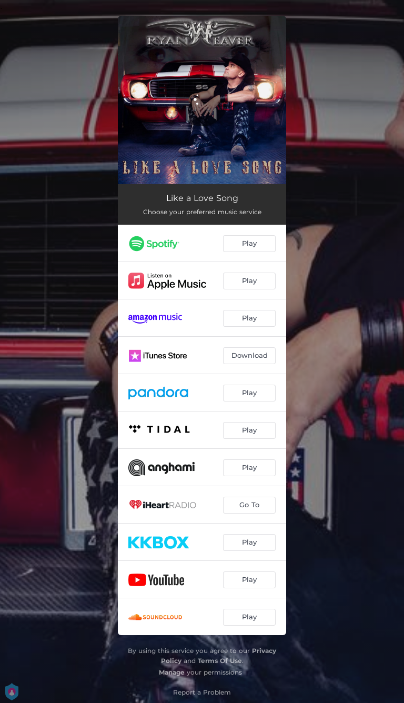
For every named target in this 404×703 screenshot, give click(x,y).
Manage (172, 672)
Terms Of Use (220, 661)
